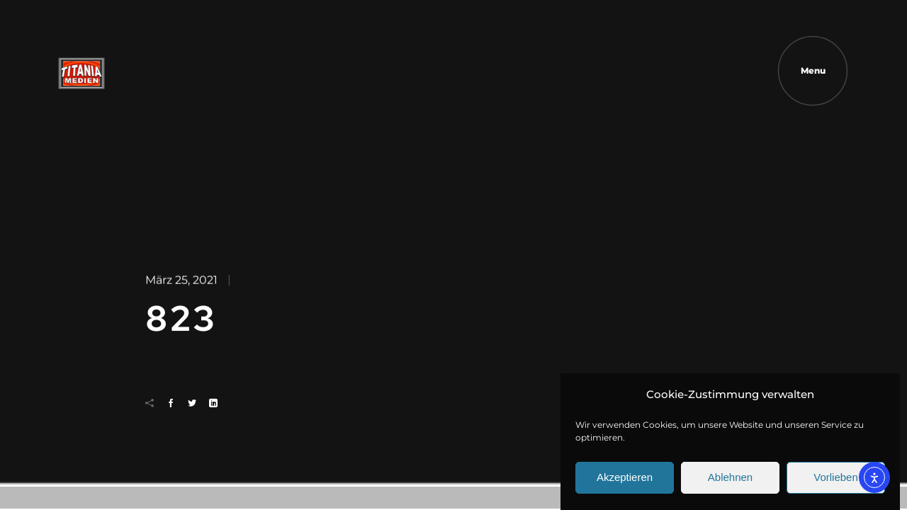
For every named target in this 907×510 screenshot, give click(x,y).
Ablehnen (730, 481)
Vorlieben (835, 481)
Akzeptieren (625, 481)
